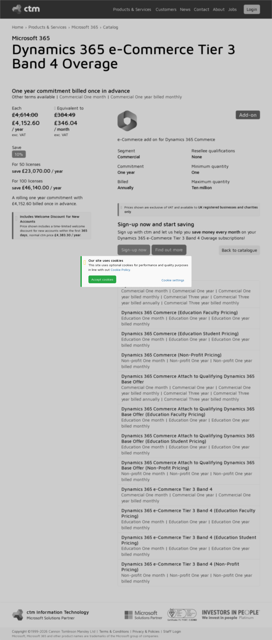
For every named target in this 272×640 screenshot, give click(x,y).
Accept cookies (102, 279)
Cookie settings (173, 280)
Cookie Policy (120, 269)
